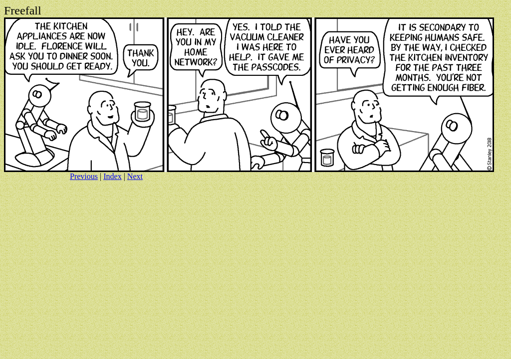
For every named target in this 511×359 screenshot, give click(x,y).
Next (135, 176)
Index (112, 176)
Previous (84, 176)
